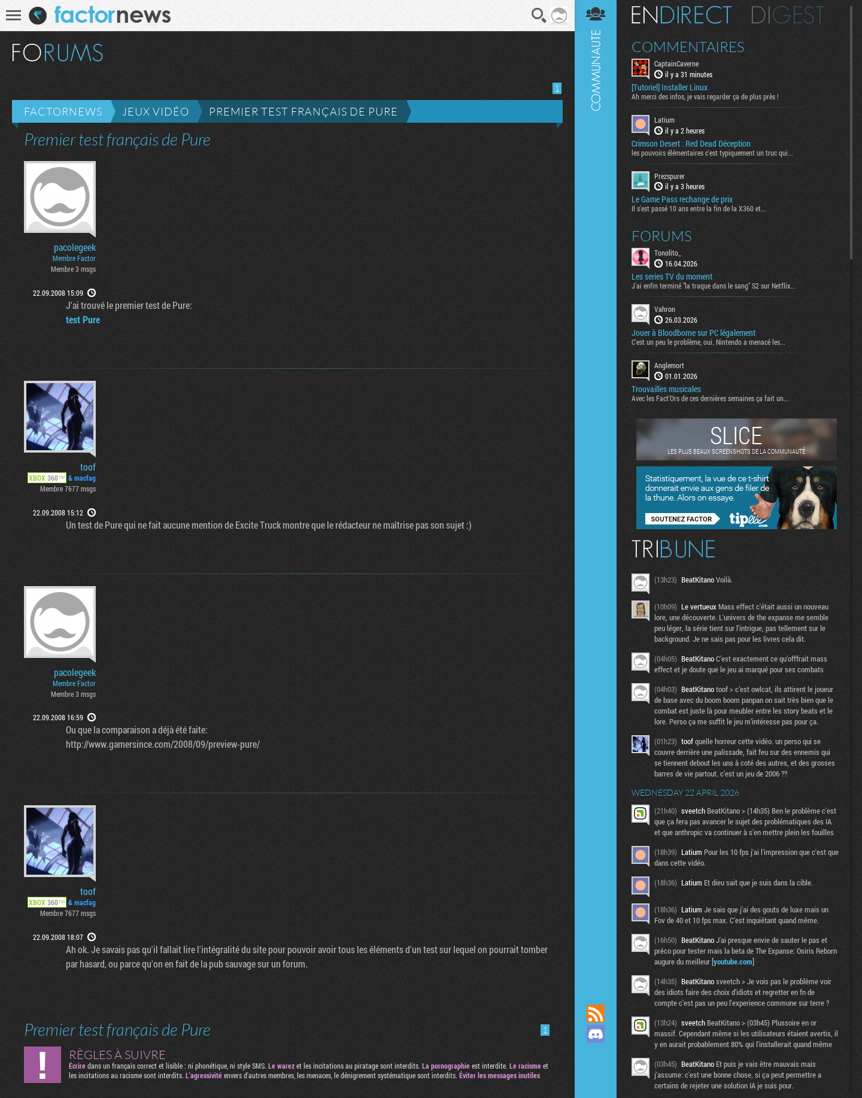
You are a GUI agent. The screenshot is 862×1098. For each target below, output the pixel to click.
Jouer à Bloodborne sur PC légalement (693, 333)
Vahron (664, 309)
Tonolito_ (667, 252)
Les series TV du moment (672, 276)
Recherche (539, 16)
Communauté (595, 490)
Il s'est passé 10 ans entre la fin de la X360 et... (699, 208)
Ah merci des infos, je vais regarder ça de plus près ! (705, 96)
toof (88, 467)
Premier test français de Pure (303, 111)
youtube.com (733, 961)
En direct (682, 15)
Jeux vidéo (155, 111)
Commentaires (688, 47)
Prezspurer (669, 176)
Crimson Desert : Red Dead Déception (691, 143)
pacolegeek (75, 247)
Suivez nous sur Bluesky (596, 1075)
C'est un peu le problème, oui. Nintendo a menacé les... (708, 342)
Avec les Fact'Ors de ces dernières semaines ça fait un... (710, 398)
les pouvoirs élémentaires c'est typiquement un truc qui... (712, 152)
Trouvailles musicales (666, 389)
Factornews (63, 111)
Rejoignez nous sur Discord (596, 1034)
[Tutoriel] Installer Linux (670, 87)
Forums (662, 236)
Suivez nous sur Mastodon (596, 1054)
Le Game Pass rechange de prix (682, 199)
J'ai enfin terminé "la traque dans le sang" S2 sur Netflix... (714, 285)
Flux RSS (596, 1014)
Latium (664, 120)
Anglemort (669, 365)
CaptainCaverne (676, 63)
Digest (788, 15)
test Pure (83, 319)
